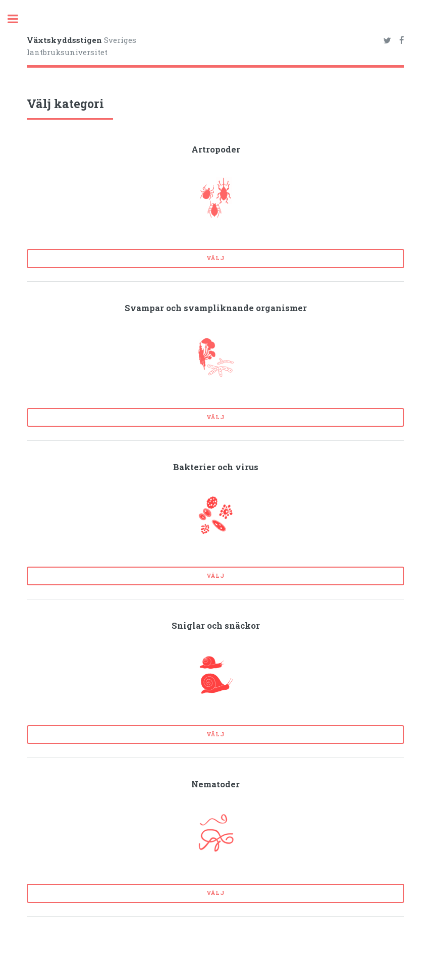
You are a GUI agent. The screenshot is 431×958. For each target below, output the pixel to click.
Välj (215, 258)
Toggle (18, 19)
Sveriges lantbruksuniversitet (81, 46)
